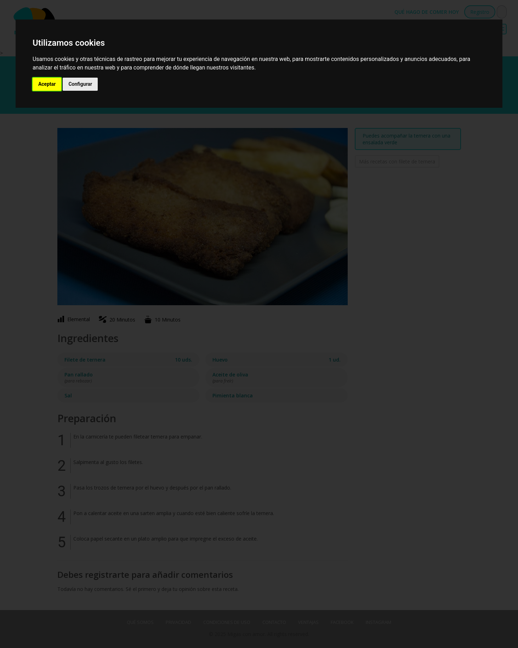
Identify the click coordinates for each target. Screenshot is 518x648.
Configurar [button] (80, 84)
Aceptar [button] (47, 84)
